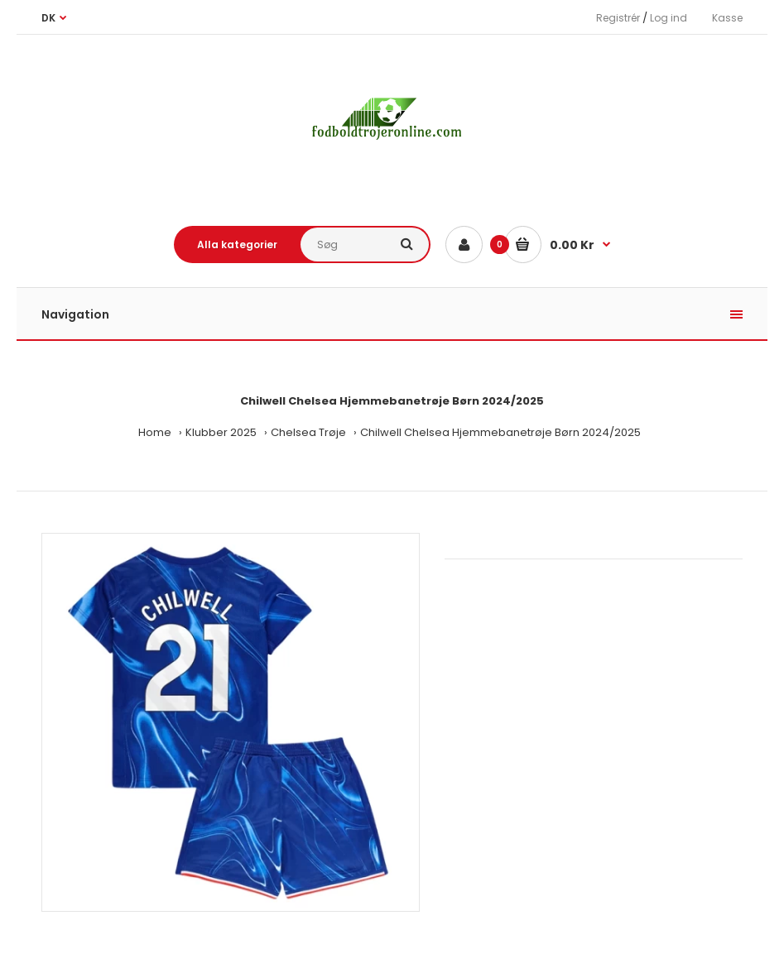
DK (48, 18)
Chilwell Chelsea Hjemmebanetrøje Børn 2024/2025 (500, 432)
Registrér (618, 18)
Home (154, 432)
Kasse (727, 18)
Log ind (668, 18)
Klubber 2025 (221, 432)
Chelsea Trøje (308, 432)
